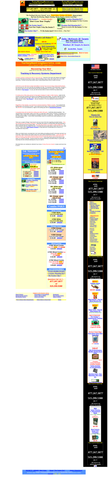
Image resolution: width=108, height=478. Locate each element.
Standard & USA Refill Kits (43, 43)
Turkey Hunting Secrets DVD (95, 169)
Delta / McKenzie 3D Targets (75, 39)
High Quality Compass (32, 127)
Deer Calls (92, 237)
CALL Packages (93, 225)
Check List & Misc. (39, 297)
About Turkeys (19, 294)
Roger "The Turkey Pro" (57, 470)
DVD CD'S (92, 228)
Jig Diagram (96, 152)
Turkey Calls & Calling (40, 295)
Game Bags (42, 60)
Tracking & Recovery (94, 241)
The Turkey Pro (95, 128)
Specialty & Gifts (93, 240)
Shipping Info (95, 115)
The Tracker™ (33, 19)
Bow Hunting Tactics (58, 295)
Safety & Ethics (57, 297)
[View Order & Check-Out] (44, 299)
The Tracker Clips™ (31, 31)
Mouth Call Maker (93, 151)
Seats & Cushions (93, 239)
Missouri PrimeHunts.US (95, 140)
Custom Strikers (93, 236)
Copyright (50, 473)
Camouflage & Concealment (41, 294)
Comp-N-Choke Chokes (24, 54)
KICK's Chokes (23, 55)
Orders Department (75, 470)
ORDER (36, 171)
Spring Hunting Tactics (22, 295)
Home (59, 299)
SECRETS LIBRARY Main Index (36, 470)
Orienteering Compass (55, 107)
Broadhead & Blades (94, 233)
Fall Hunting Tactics (21, 297)
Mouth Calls (92, 221)
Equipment (56, 294)
